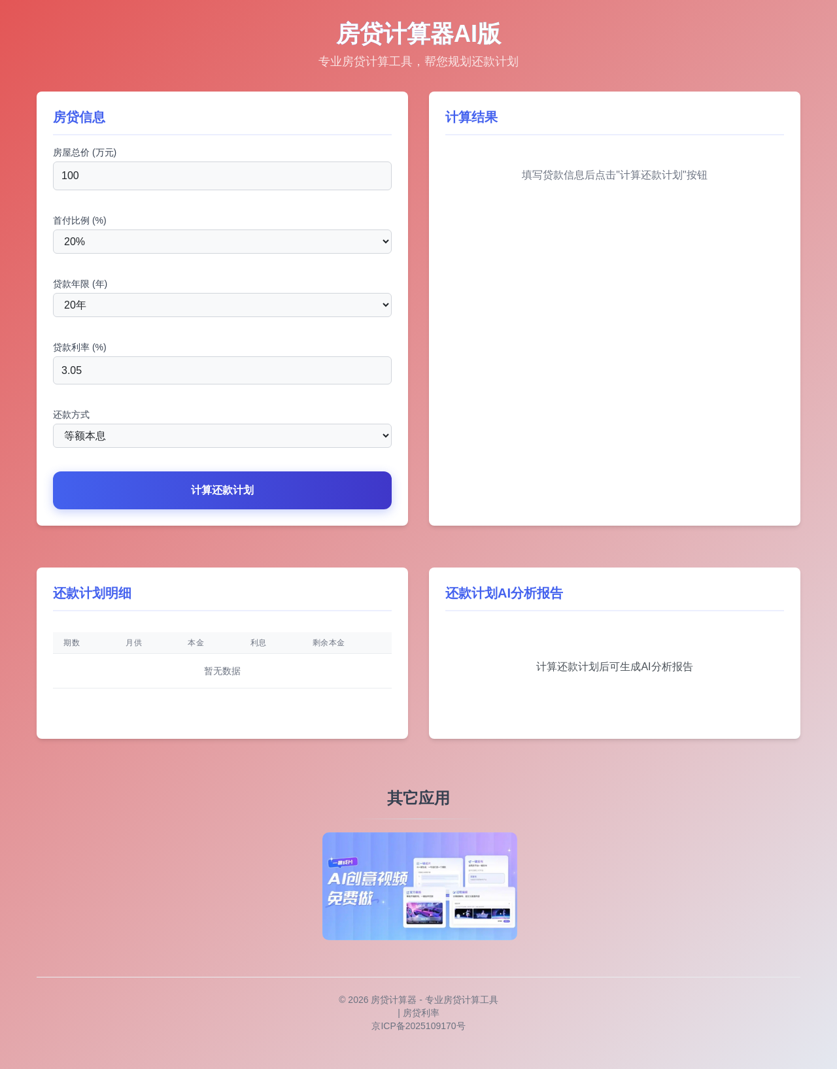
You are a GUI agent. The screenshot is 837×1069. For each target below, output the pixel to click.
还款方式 (71, 414)
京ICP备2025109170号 (418, 1026)
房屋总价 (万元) (84, 152)
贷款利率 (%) (80, 347)
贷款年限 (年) (80, 284)
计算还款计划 (222, 490)
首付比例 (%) (80, 220)
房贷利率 (421, 1013)
